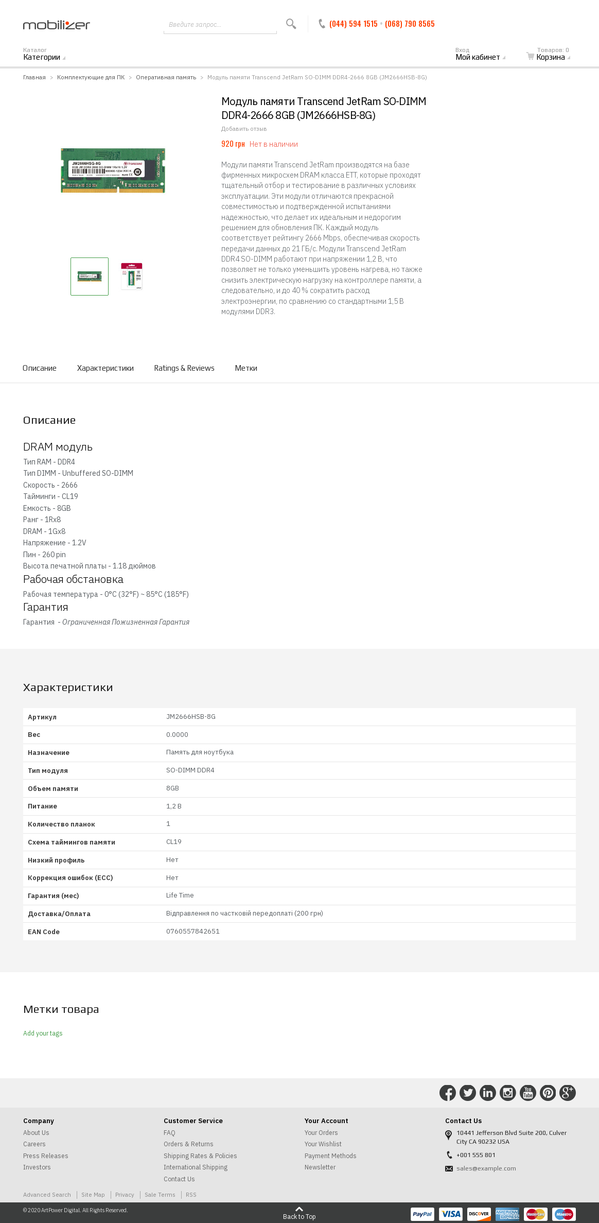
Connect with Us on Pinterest (548, 1093)
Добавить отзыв (244, 128)
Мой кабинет (486, 54)
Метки (246, 368)
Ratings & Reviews (184, 368)
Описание (40, 368)
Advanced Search (47, 1194)
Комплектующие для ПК (91, 77)
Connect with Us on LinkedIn (488, 1093)
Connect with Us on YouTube (528, 1093)
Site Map (93, 1194)
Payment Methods (331, 1156)
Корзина (554, 54)
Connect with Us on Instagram (508, 1093)
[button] (89, 276)
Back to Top (299, 1216)
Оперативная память (166, 77)
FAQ (169, 1132)
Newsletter (320, 1167)
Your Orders (321, 1132)
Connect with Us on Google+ (567, 1093)
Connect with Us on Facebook (447, 1093)
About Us (36, 1132)
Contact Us (179, 1179)
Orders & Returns (189, 1144)
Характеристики (105, 368)
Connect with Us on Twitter (468, 1093)
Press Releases (45, 1156)
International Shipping (195, 1167)
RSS (191, 1194)
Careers (34, 1144)
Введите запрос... (195, 24)
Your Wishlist (323, 1144)
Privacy (124, 1194)
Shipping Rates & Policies (200, 1156)
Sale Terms (160, 1194)
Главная (34, 77)
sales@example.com (486, 1168)
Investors (37, 1167)
